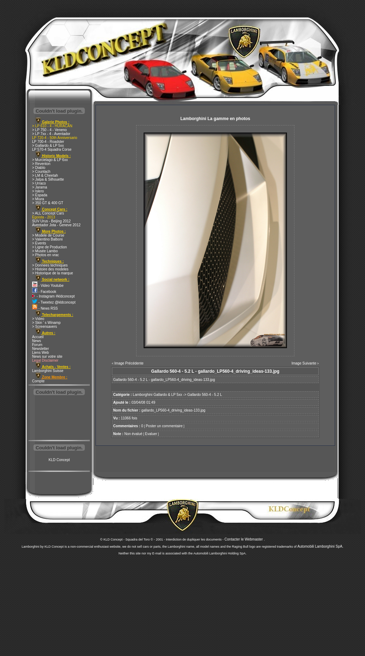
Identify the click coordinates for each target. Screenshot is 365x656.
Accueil (37, 337)
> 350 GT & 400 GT (47, 203)
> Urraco (39, 183)
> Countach (41, 172)
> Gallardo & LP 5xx (48, 146)
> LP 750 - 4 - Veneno (49, 130)
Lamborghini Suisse (47, 371)
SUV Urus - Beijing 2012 (51, 221)
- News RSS (45, 308)
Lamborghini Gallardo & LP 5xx (157, 395)
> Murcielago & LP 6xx (50, 160)
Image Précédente (129, 363)
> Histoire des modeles (50, 269)
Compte (38, 381)
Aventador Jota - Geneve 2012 (56, 225)
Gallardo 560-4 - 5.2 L (204, 395)
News (36, 341)
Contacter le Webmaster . (245, 539)
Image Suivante (304, 363)
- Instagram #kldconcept (53, 296)
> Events (39, 243)
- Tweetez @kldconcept (54, 302)
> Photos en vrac (45, 255)
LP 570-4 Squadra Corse (51, 149)
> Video (38, 319)
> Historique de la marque (52, 273)
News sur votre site (47, 356)
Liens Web (40, 353)
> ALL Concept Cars (48, 213)
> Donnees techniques (50, 265)
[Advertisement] (59, 418)
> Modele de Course (48, 235)
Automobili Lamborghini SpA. (320, 546)
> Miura (38, 199)
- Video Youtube (47, 286)
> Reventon (41, 164)
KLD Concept (59, 460)
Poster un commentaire (164, 426)
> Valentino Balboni (47, 239)
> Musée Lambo (45, 251)
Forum (37, 345)
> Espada (39, 195)
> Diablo (38, 168)
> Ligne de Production (49, 247)
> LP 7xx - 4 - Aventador (51, 134)
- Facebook (44, 292)
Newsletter (40, 349)
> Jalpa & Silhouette (48, 179)
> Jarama (39, 187)
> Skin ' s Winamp (46, 323)
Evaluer (151, 434)
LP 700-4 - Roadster (48, 142)
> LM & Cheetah (45, 175)
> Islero (38, 191)
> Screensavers (44, 327)
